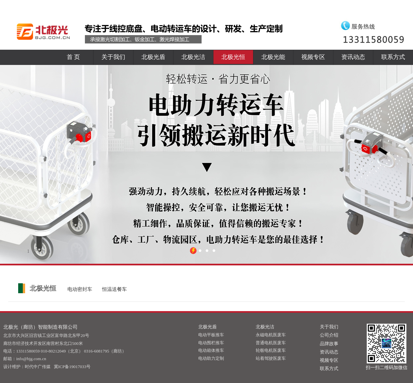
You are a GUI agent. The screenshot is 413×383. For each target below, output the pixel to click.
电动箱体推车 (211, 350)
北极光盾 (153, 57)
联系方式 (393, 57)
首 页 (73, 57)
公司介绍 (329, 335)
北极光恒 (233, 57)
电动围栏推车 (211, 342)
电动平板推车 (211, 334)
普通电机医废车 (271, 342)
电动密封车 (79, 289)
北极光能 (273, 57)
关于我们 (113, 57)
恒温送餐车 (114, 289)
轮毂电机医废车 (271, 350)
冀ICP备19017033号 (72, 366)
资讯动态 (353, 57)
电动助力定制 (211, 358)
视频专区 (313, 57)
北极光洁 (193, 57)
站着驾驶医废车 (271, 358)
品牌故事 (329, 343)
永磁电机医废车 (271, 334)
